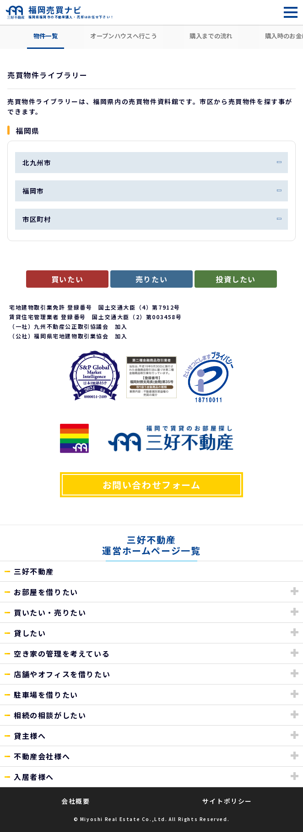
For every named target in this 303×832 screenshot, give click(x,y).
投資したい (236, 279)
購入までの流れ (210, 35)
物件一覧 (45, 35)
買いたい (67, 279)
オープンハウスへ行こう (123, 35)
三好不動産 (34, 571)
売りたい (151, 279)
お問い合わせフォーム (152, 484)
